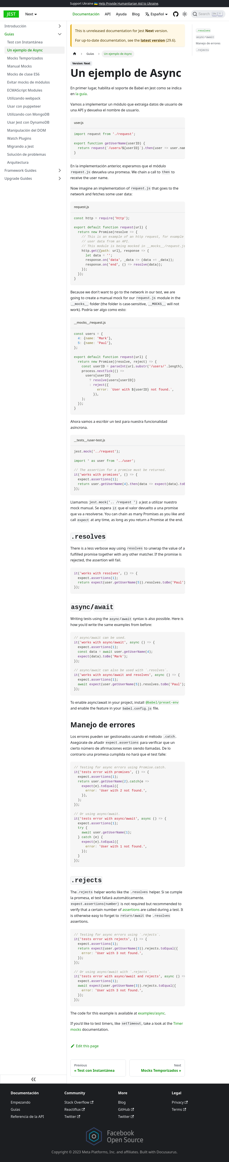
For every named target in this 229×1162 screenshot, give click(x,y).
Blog (135, 14)
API (108, 14)
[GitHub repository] (175, 14)
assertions (130, 909)
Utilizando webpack (23, 98)
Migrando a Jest (20, 146)
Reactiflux (74, 1109)
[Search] (208, 14)
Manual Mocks (19, 66)
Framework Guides (20, 170)
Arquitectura (18, 162)
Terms (179, 1109)
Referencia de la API (27, 1116)
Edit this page (84, 1045)
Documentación (86, 14)
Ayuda (121, 14)
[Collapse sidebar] (33, 1079)
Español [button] (154, 14)
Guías (9, 34)
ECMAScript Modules (24, 90)
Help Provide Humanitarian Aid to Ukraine (128, 3)
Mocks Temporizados (25, 58)
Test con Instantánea (25, 42)
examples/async (151, 1013)
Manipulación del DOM (26, 130)
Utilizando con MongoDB (28, 114)
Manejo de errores (208, 43)
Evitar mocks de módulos (28, 82)
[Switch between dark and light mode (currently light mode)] (184, 14)
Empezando (20, 1102)
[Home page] (74, 53)
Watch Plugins (19, 138)
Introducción (15, 26)
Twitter (72, 1116)
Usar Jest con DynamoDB (28, 122)
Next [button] (29, 14)
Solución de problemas (26, 154)
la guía (81, 93)
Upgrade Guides (18, 178)
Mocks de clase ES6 (23, 74)
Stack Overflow (78, 1102)
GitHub (126, 1109)
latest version (153, 40)
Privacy (180, 1102)
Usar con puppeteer (24, 106)
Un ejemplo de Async (25, 50)
